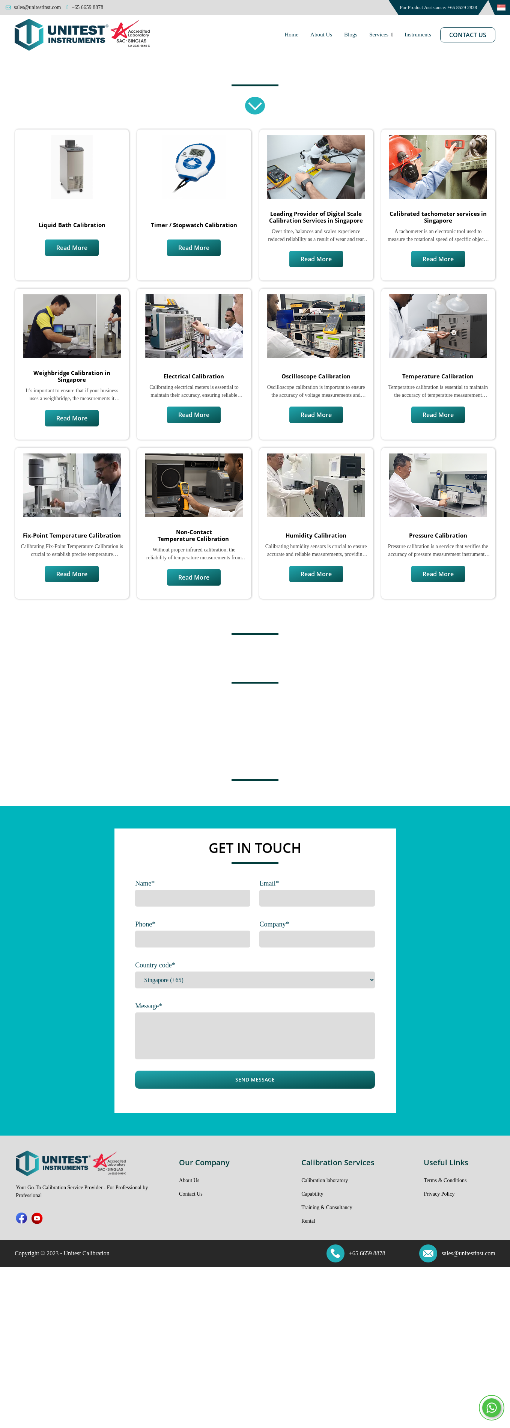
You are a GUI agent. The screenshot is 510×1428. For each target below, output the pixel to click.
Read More (71, 248)
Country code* (155, 965)
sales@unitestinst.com (468, 1253)
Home (291, 35)
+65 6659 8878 (367, 1253)
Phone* (145, 924)
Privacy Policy (439, 1194)
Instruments (418, 35)
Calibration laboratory (324, 1180)
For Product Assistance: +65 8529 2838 (438, 7)
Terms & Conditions (445, 1180)
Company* (274, 924)
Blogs (350, 35)
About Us (321, 35)
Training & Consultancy (326, 1207)
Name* (145, 883)
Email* (269, 883)
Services (378, 35)
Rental (308, 1221)
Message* (148, 1006)
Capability (312, 1194)
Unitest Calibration (87, 1253)
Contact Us (467, 35)
